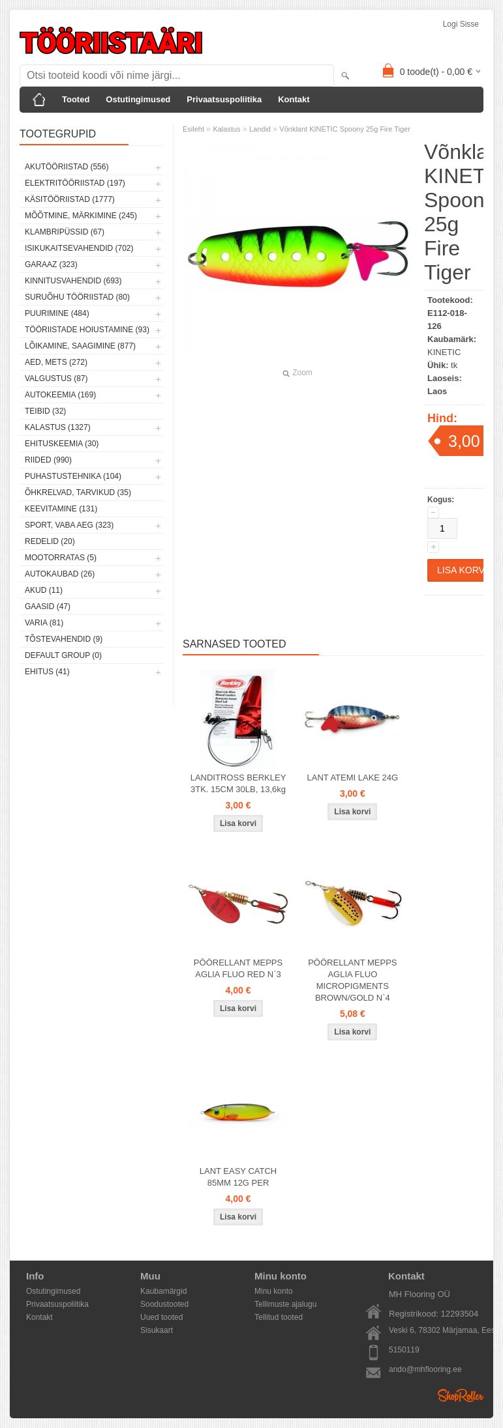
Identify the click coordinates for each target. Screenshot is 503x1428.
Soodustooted (164, 1304)
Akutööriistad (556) (66, 166)
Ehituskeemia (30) (62, 443)
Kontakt (293, 99)
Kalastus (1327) (58, 427)
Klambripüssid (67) (64, 231)
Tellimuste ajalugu (285, 1304)
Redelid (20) (50, 541)
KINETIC (444, 352)
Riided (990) (48, 459)
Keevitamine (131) (61, 508)
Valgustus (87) (56, 378)
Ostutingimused (138, 99)
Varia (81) (44, 622)
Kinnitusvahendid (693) (73, 280)
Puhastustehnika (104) (73, 476)
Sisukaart (156, 1330)
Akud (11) (44, 590)
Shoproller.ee (460, 1395)
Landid (260, 129)
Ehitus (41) (47, 671)
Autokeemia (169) (60, 394)
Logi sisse (461, 24)
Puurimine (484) (57, 313)
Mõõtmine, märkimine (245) (81, 215)
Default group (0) (63, 655)
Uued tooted (161, 1317)
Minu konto (273, 1291)
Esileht (193, 129)
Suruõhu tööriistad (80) (77, 297)
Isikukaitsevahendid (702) (79, 248)
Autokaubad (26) (60, 573)
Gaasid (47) (47, 606)
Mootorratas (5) (61, 557)
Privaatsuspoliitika (224, 99)
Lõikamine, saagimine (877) (80, 345)
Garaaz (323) (51, 264)
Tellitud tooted (278, 1317)
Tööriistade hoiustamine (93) (87, 329)
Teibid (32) (45, 411)
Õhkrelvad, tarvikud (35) (78, 492)
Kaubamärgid (163, 1291)
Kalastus (226, 129)
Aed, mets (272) (56, 362)
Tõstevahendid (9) (63, 639)
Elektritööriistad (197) (75, 183)
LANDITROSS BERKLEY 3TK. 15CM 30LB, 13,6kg (238, 783)
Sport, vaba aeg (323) (69, 525)
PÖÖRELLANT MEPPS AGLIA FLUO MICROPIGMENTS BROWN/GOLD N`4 (352, 980)
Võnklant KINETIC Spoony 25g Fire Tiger (344, 129)
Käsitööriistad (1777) (70, 199)
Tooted (75, 99)
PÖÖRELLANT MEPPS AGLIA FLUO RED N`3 (238, 968)
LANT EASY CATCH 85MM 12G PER (238, 1177)
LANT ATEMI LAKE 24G (353, 777)
